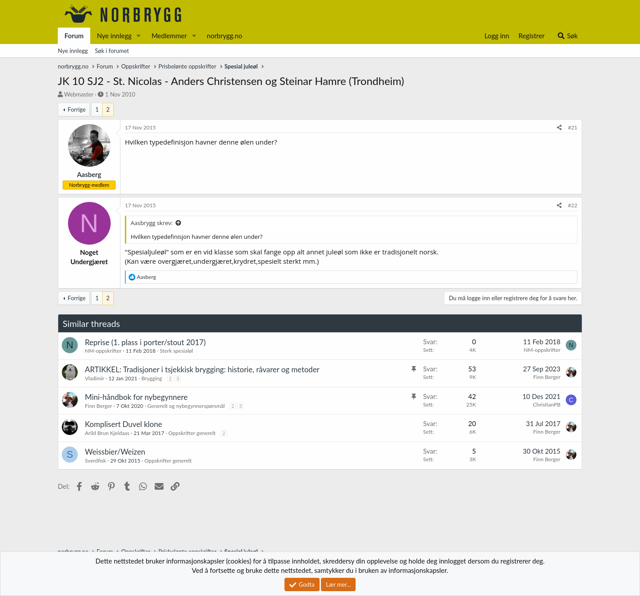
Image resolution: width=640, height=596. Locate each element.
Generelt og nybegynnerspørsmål (186, 406)
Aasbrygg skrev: (151, 223)
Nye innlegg (114, 36)
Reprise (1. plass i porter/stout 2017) (145, 342)
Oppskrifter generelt (192, 433)
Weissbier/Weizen (115, 451)
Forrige (76, 109)
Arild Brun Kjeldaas (107, 433)
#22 (572, 205)
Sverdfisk (95, 460)
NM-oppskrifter (103, 350)
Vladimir (94, 378)
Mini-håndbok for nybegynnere (136, 397)
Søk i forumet (112, 50)
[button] (138, 36)
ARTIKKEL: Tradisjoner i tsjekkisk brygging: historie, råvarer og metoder (202, 369)
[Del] (559, 128)
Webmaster (78, 94)
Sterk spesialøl (176, 350)
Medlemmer (169, 36)
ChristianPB (546, 404)
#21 (572, 127)
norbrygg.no (224, 36)
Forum (74, 36)
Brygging (151, 378)
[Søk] (567, 36)
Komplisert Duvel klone (123, 424)
